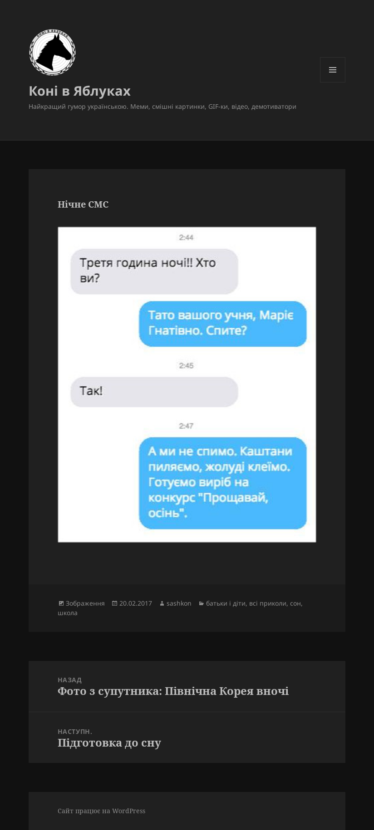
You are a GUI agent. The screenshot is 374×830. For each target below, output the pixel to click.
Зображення (85, 603)
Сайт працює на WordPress (101, 810)
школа (68, 612)
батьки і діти (226, 603)
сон (295, 603)
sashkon (179, 603)
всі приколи (267, 603)
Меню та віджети (332, 82)
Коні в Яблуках (80, 90)
